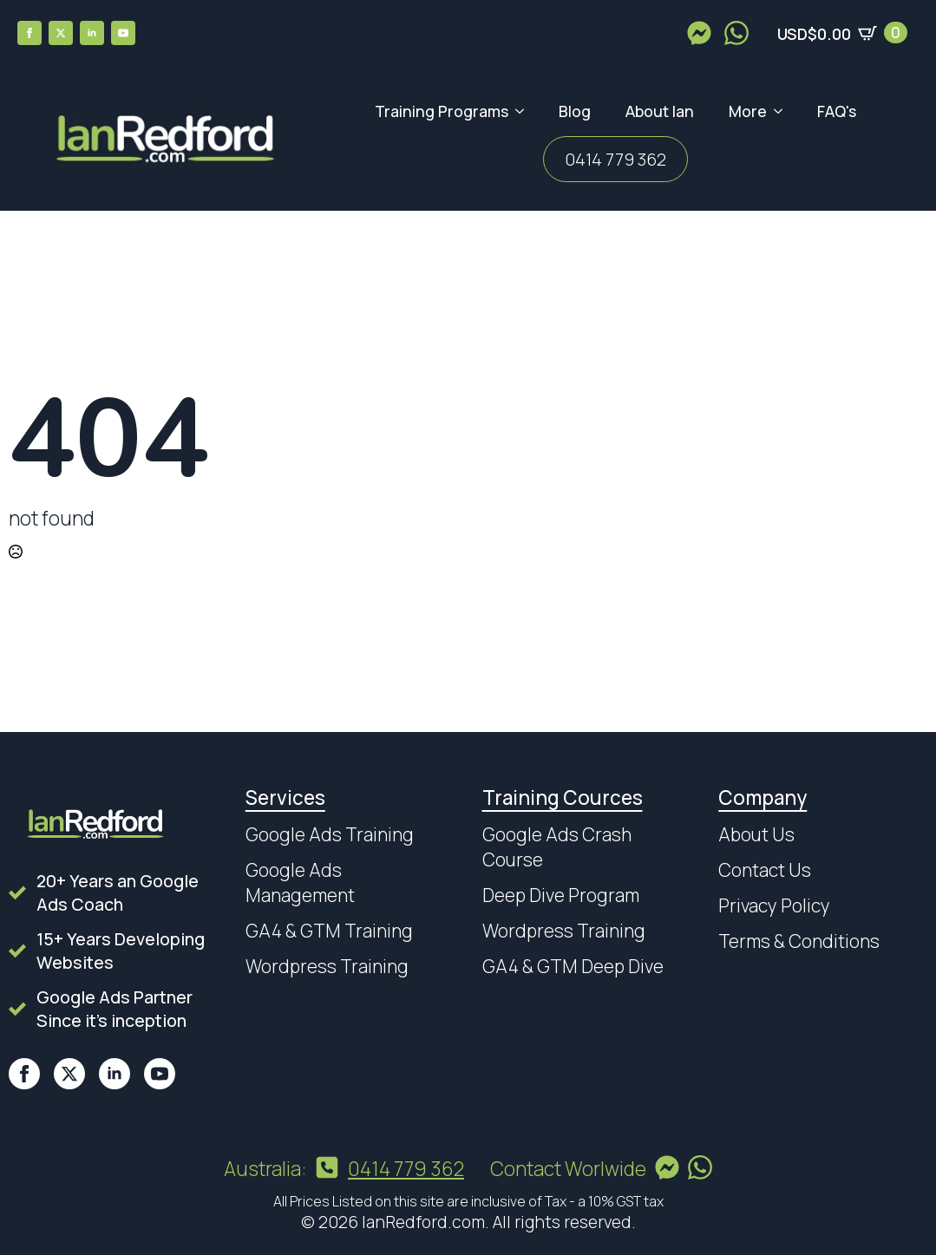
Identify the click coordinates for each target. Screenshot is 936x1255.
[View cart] (842, 32)
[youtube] (123, 33)
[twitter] (61, 33)
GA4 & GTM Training (329, 930)
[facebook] (29, 33)
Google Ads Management (300, 882)
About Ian (659, 111)
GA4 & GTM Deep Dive (573, 966)
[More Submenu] (783, 112)
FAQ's (836, 111)
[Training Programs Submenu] (524, 112)
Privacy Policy (774, 905)
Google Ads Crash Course (557, 847)
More (748, 111)
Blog (575, 111)
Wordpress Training (327, 966)
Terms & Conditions (799, 941)
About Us (756, 834)
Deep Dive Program (560, 895)
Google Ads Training (329, 834)
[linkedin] (92, 33)
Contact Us (764, 870)
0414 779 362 (615, 159)
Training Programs (441, 111)
